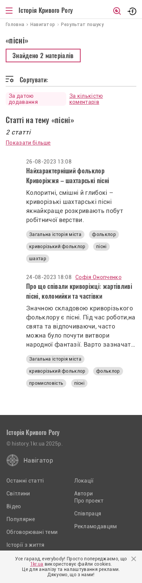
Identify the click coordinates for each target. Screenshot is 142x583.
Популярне (20, 519)
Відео (13, 506)
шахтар (37, 258)
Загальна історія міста (55, 234)
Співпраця (87, 514)
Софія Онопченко (98, 277)
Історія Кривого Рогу (46, 10)
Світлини (18, 493)
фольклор (104, 234)
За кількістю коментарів (86, 99)
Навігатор (38, 460)
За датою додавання (23, 99)
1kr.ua (37, 564)
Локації (84, 481)
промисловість (46, 383)
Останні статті (25, 481)
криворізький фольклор (57, 246)
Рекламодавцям (95, 526)
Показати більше (28, 143)
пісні (101, 246)
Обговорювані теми (32, 532)
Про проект (89, 501)
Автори (83, 493)
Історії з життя (25, 545)
